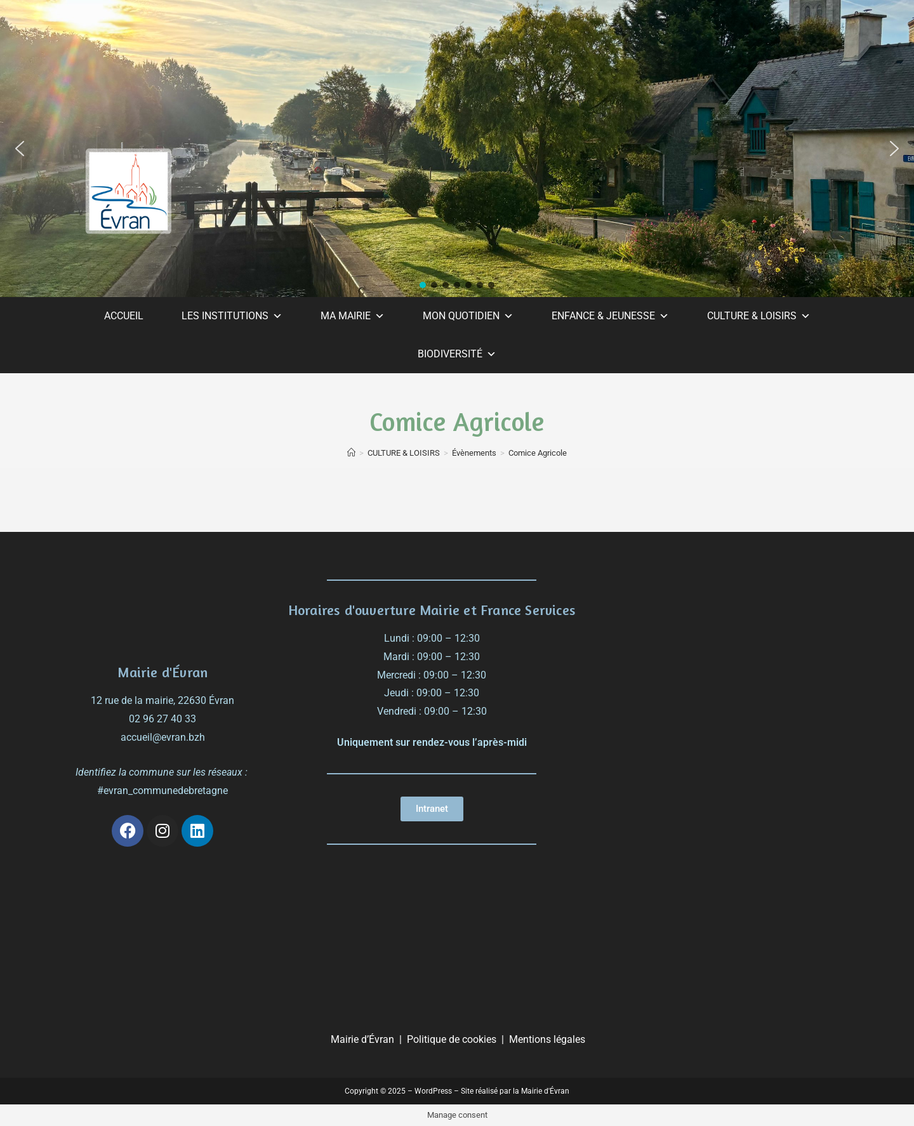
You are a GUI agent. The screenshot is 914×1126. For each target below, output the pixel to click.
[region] (457, 148)
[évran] (725, 652)
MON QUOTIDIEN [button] (468, 316)
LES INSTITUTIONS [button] (232, 316)
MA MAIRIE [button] (353, 316)
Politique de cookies (451, 1039)
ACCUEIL (123, 316)
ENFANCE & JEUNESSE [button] (610, 316)
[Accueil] (351, 453)
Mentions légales (547, 1039)
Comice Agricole (537, 453)
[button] (20, 148)
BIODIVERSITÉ (457, 354)
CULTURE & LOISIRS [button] (759, 316)
